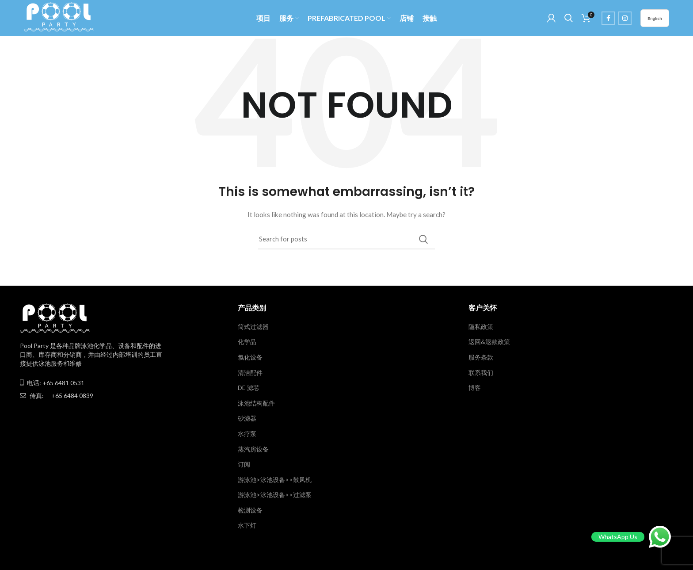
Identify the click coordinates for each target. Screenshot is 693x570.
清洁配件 (250, 374)
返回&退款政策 (489, 343)
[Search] (346, 240)
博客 (474, 389)
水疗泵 (247, 435)
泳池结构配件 (256, 404)
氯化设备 (250, 358)
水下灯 (247, 527)
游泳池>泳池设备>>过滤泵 (275, 496)
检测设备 (250, 511)
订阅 (244, 465)
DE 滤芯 (248, 389)
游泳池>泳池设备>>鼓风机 (275, 481)
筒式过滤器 (253, 328)
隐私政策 (480, 328)
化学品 (247, 343)
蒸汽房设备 (253, 450)
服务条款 (480, 358)
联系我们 (480, 374)
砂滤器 (247, 419)
